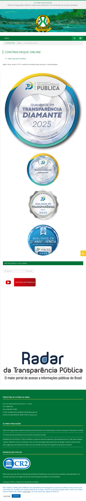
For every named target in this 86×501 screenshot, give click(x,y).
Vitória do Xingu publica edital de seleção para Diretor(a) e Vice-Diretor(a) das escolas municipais (42, 5)
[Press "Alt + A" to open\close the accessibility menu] (83, 253)
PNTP (12, 482)
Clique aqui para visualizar (17, 59)
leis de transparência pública (38, 477)
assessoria (55, 474)
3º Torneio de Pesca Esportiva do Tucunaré (17, 435)
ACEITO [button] (16, 496)
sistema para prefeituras (30, 474)
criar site (16, 474)
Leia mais (26, 491)
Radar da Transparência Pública (28, 482)
